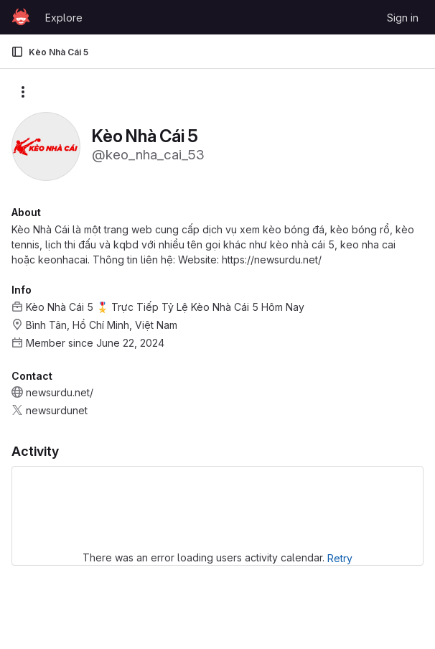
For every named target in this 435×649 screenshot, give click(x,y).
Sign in (402, 17)
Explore (64, 17)
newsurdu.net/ (59, 392)
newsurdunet (57, 410)
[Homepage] (21, 17)
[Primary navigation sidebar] (17, 51)
